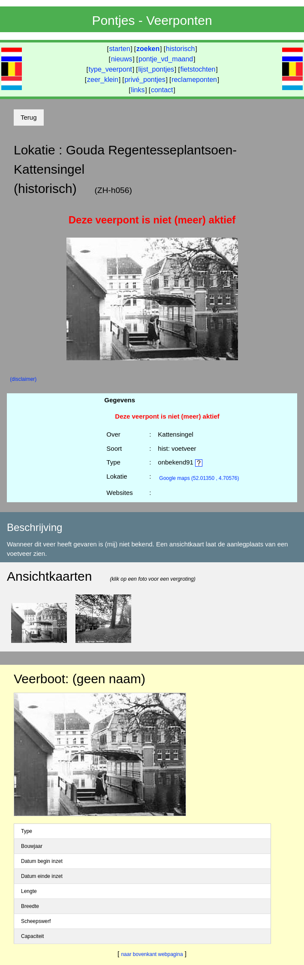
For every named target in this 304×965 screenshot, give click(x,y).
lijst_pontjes (156, 69)
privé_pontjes (144, 79)
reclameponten (194, 79)
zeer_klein (102, 79)
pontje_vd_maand (165, 59)
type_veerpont (110, 69)
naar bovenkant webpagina (152, 954)
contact (162, 89)
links (137, 89)
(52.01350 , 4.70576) (199, 478)
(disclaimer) (23, 379)
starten (119, 48)
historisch (180, 48)
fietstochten (198, 69)
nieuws (121, 59)
